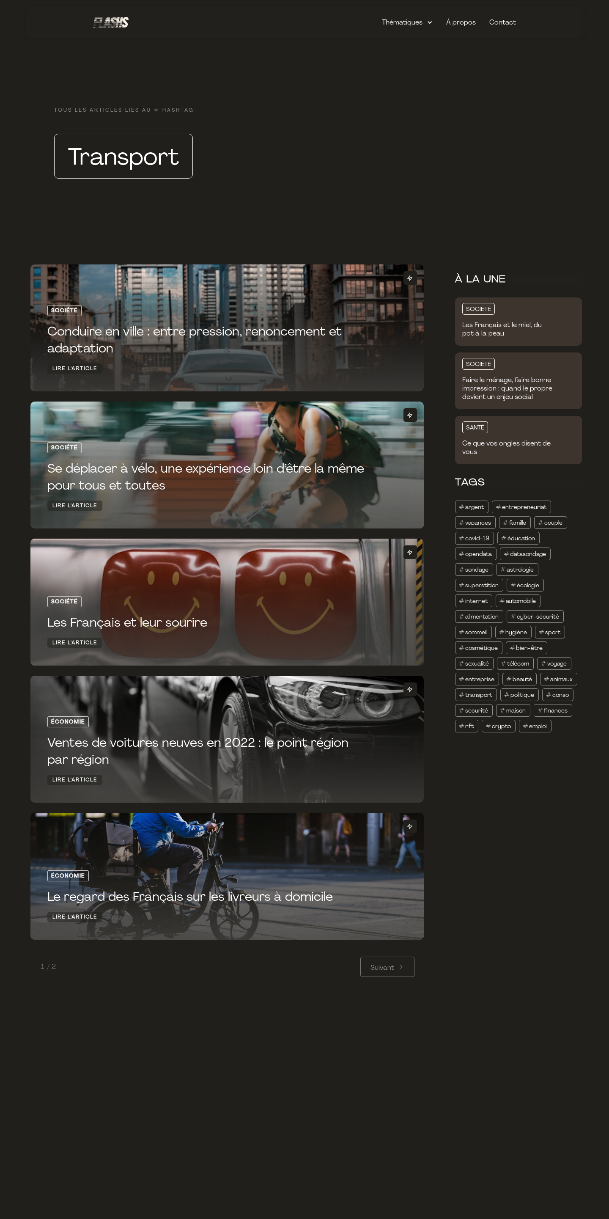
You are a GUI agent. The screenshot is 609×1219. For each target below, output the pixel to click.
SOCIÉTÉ (478, 309)
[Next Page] (387, 967)
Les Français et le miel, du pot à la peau (502, 329)
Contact (502, 22)
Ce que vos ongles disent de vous (506, 447)
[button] (407, 22)
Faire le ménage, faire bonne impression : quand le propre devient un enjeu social (507, 388)
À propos (461, 22)
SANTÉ (475, 427)
